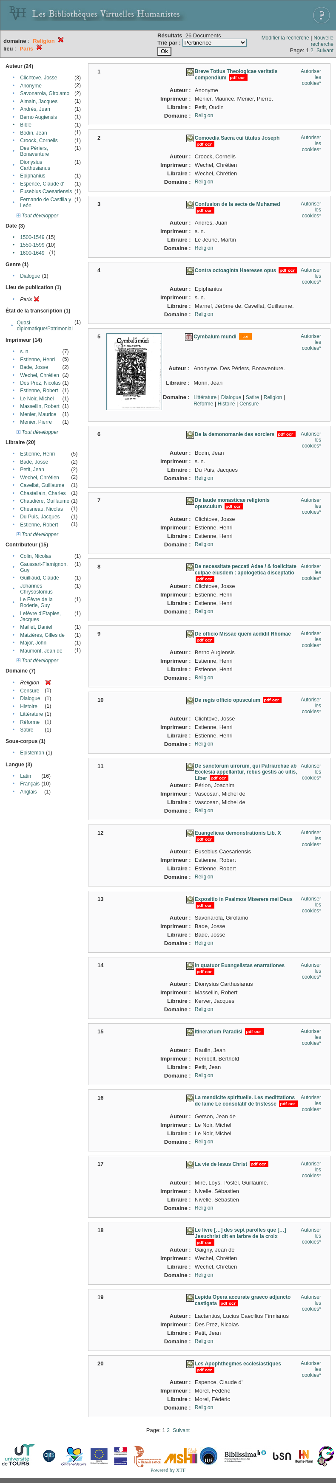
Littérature (31, 714)
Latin (25, 776)
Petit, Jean (32, 470)
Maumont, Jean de (41, 651)
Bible (25, 125)
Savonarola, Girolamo (44, 93)
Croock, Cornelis (39, 141)
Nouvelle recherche (322, 41)
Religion (204, 115)
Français (30, 784)
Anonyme (31, 86)
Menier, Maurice (38, 414)
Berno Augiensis (38, 117)
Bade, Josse (34, 367)
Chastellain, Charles (42, 493)
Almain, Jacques (38, 101)
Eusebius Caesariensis (46, 191)
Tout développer (37, 216)
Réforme (30, 722)
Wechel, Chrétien (39, 375)
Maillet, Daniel (36, 627)
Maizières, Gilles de (42, 635)
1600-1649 (32, 253)
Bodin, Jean (33, 133)
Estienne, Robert (39, 391)
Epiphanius (32, 176)
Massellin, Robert (40, 406)
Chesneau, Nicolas (41, 509)
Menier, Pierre (36, 422)
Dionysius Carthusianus (35, 165)
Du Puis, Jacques (40, 517)
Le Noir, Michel (37, 399)
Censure (29, 691)
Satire (26, 730)
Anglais (28, 792)
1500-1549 (32, 237)
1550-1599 (32, 245)
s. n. (25, 352)
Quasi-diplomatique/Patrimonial (45, 326)
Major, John (33, 643)
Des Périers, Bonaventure (34, 151)
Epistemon (32, 753)
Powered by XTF (168, 1470)
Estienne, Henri (37, 360)
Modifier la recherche (285, 38)
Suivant (324, 50)
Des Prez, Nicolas (40, 383)
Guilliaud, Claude (39, 578)
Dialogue (30, 276)
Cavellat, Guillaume (42, 485)
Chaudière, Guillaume (44, 501)
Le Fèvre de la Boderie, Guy (36, 602)
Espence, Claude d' (42, 184)
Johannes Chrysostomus (36, 589)
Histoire (28, 706)
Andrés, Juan (35, 109)
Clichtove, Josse (38, 78)
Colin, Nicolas (35, 556)
